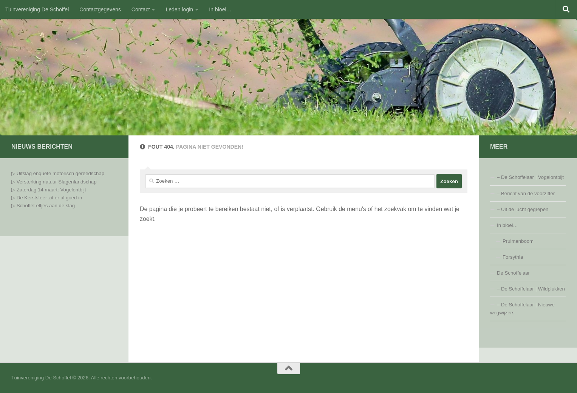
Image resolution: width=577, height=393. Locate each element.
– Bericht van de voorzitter (526, 193)
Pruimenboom (518, 241)
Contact (140, 9)
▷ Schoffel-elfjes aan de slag (43, 205)
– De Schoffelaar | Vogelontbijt (530, 177)
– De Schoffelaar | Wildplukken (531, 289)
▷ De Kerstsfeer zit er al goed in (46, 197)
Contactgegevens (100, 9)
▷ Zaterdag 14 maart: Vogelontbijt (48, 190)
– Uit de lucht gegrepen (522, 209)
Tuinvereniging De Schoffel (37, 9)
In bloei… (220, 9)
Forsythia (513, 257)
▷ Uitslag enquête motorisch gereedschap (57, 173)
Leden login (179, 9)
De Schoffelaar (513, 273)
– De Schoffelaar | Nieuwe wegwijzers (522, 308)
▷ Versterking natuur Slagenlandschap (54, 182)
